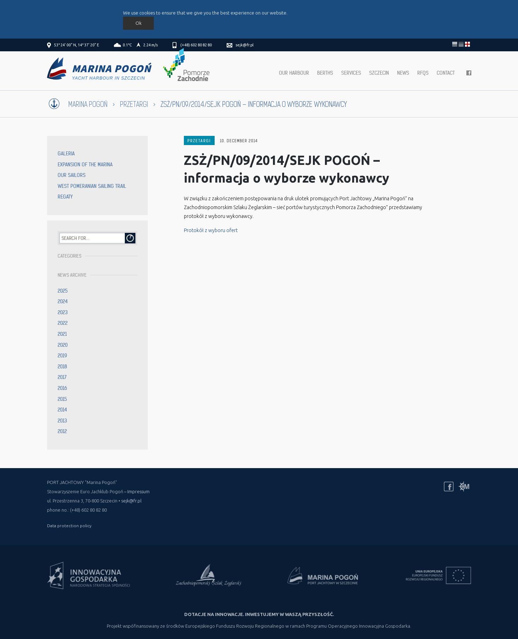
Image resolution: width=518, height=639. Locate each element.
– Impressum (137, 491)
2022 (63, 323)
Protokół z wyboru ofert (211, 230)
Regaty (65, 197)
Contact (446, 73)
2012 (62, 431)
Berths (325, 73)
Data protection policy (69, 525)
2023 (63, 312)
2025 (63, 291)
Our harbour (294, 73)
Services (351, 73)
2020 (63, 345)
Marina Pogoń (87, 104)
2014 (62, 410)
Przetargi (134, 104)
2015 (62, 399)
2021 (62, 334)
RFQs (423, 73)
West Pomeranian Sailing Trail (92, 186)
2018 (62, 366)
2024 (63, 301)
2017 (62, 377)
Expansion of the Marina (85, 164)
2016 (62, 388)
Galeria (66, 153)
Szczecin (379, 73)
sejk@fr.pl (244, 45)
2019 (62, 355)
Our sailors (72, 175)
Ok (138, 23)
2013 (62, 421)
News (403, 73)
